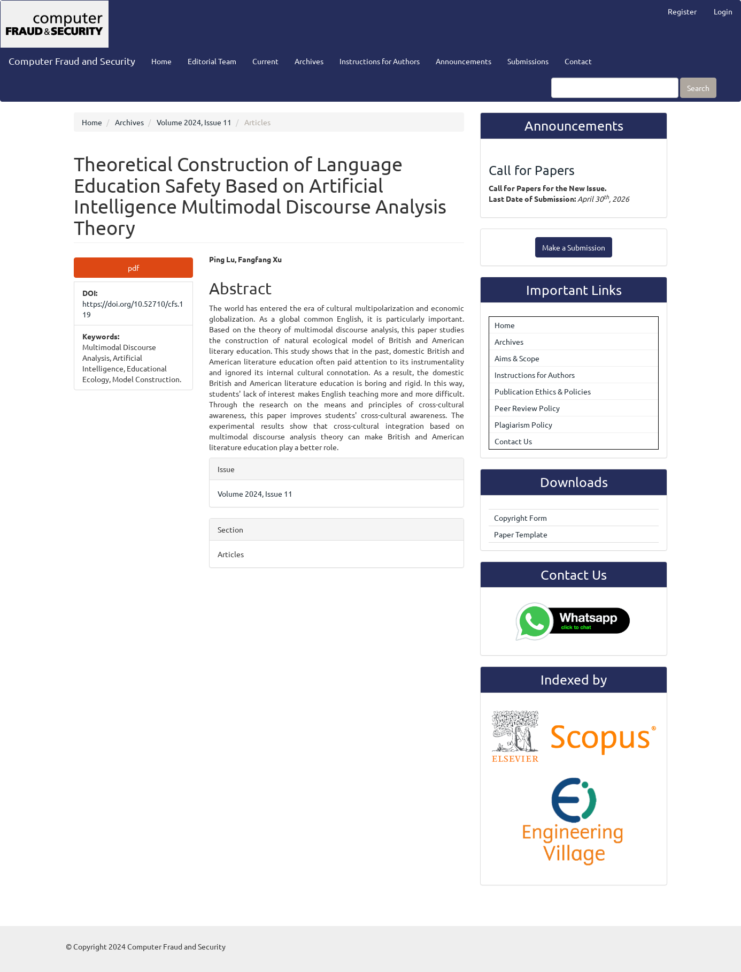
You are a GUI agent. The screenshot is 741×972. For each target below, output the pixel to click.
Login (723, 11)
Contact (578, 61)
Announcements (463, 61)
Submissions (528, 61)
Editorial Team (212, 61)
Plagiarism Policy (523, 424)
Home (161, 61)
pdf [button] (133, 267)
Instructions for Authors (379, 61)
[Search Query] (614, 88)
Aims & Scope (517, 358)
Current (265, 61)
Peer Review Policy (527, 408)
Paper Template (520, 534)
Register (682, 11)
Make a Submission (573, 247)
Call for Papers (532, 170)
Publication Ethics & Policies (543, 391)
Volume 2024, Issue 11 (194, 122)
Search (698, 88)
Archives (309, 61)
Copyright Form (520, 517)
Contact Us (513, 441)
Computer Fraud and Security (72, 60)
